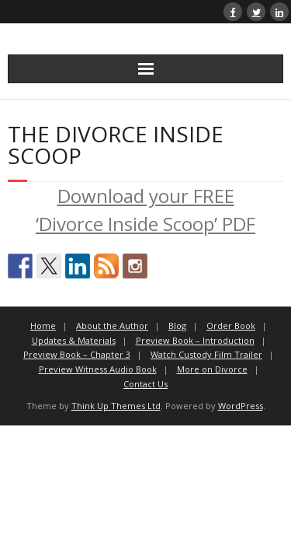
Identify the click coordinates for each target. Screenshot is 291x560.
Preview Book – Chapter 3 (76, 354)
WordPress (240, 405)
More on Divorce (212, 369)
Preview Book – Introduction (195, 340)
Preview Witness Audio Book (98, 369)
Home (43, 325)
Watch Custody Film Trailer (206, 354)
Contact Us (145, 384)
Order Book (230, 325)
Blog (177, 325)
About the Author (112, 325)
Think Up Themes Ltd (116, 405)
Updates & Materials (74, 340)
